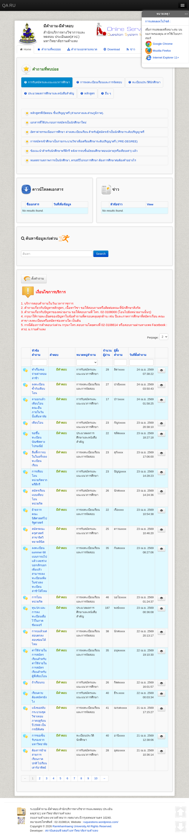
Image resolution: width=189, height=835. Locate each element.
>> (186, 13)
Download (111, 49)
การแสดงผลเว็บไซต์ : (158, 21)
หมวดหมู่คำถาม (86, 355)
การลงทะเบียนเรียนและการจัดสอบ (99, 82)
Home (25, 49)
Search (101, 253)
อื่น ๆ (106, 93)
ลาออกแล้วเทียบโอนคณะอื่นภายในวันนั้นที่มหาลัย (39, 408)
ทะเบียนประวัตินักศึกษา (144, 82)
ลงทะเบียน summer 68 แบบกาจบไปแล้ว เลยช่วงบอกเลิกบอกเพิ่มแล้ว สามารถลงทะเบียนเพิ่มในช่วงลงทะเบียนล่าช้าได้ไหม (39, 569)
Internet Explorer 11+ (162, 57)
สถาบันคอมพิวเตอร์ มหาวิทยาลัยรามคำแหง (71, 830)
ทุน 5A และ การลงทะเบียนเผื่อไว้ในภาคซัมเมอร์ (39, 616)
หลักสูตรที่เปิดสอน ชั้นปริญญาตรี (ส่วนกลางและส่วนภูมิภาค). (64, 113)
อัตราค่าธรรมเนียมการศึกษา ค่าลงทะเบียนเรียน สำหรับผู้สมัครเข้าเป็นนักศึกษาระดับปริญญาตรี (84, 132)
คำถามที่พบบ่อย (49, 49)
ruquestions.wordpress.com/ (100, 822)
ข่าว (130, 49)
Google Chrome (158, 43)
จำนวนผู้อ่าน (107, 353)
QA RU (8, 5)
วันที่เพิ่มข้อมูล (62, 204)
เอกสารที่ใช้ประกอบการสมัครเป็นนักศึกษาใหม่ (56, 122)
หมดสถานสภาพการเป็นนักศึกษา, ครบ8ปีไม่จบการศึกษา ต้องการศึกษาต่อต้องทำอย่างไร (80, 160)
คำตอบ (54, 355)
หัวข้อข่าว (116, 204)
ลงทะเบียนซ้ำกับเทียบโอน (38, 389)
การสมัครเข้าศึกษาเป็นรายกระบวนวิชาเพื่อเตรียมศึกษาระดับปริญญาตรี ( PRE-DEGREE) (81, 141)
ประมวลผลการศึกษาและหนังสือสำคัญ (49, 93)
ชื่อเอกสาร (32, 204)
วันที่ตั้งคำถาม (137, 355)
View (150, 204)
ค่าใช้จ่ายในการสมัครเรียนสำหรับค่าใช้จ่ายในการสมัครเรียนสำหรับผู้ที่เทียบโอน (39, 663)
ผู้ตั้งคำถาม (118, 353)
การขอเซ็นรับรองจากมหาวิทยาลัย (39, 740)
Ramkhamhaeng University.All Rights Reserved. (82, 826)
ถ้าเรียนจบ (38, 682)
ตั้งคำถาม (34, 278)
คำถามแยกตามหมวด (82, 49)
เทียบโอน (37, 422)
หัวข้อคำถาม (36, 353)
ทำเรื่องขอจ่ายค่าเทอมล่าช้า (39, 374)
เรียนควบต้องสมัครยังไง (39, 697)
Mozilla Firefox (158, 50)
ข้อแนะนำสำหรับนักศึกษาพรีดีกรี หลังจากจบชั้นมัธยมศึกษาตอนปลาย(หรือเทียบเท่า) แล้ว (81, 151)
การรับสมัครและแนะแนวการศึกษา (47, 82)
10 (95, 778)
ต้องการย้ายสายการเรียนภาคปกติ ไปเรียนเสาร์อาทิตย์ (39, 759)
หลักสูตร (87, 93)
